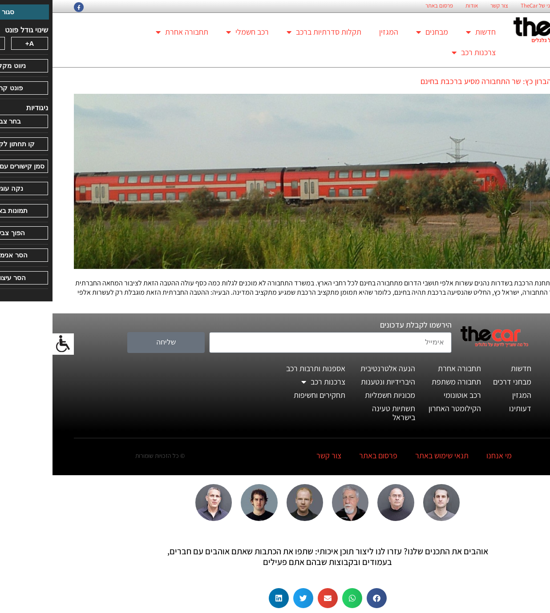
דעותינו (468, 408)
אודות (419, 5)
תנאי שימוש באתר (389, 455)
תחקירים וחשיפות (267, 395)
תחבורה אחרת (129, 32)
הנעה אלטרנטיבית (335, 368)
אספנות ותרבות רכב (263, 368)
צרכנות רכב (421, 52)
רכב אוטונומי (410, 395)
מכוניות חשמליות (337, 395)
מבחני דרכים (460, 382)
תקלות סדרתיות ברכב (271, 32)
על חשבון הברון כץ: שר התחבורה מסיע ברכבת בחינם (448, 81)
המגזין (336, 32)
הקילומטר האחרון (402, 408)
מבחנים (380, 32)
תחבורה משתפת (404, 382)
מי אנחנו (446, 455)
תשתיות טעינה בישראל (341, 412)
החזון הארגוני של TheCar (495, 5)
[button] (324, 598)
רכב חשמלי (195, 32)
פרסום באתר (386, 5)
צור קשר (447, 5)
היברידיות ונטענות (335, 382)
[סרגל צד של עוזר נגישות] (10, 344)
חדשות (428, 32)
